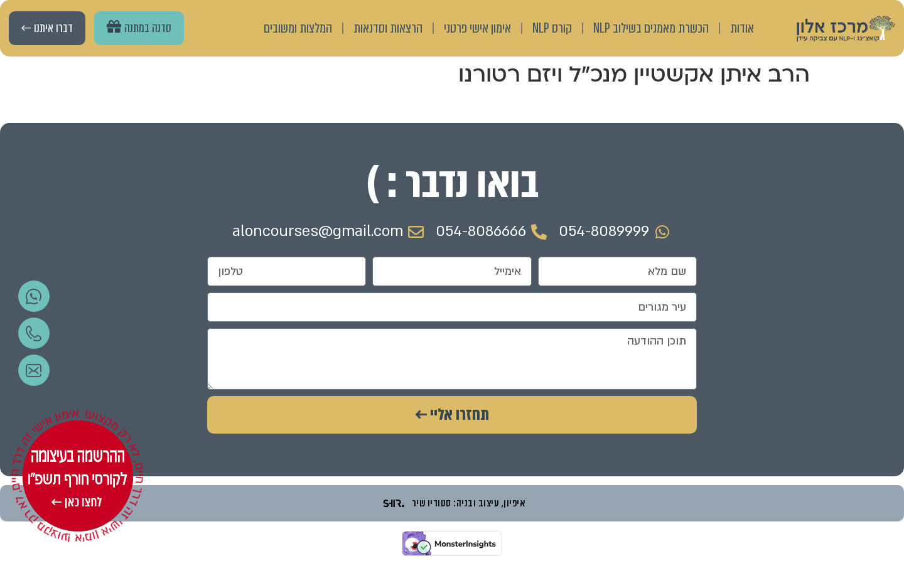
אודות (742, 28)
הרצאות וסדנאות (387, 28)
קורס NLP (552, 28)
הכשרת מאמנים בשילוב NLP (651, 28)
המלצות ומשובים (298, 28)
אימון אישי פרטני (477, 28)
